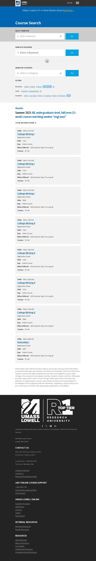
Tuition (18, 513)
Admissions (19, 507)
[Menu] (77, 3)
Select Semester (22, 31)
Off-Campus (62, 96)
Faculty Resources (22, 529)
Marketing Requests (23, 526)
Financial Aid (20, 516)
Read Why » (68, 10)
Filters (18, 80)
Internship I (23, 342)
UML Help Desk (21, 540)
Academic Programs (22, 504)
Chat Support (20, 493)
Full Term (47, 87)
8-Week (32, 87)
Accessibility (19, 546)
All (53, 87)
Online (26, 96)
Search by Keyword (23, 47)
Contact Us (19, 473)
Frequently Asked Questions (26, 552)
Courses (18, 510)
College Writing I (26, 134)
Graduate (24, 91)
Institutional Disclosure (24, 549)
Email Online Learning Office (26, 490)
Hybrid (54, 96)
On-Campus (47, 96)
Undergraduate (33, 91)
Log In (69, 3)
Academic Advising (22, 470)
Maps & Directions (22, 543)
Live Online (33, 96)
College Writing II (26, 223)
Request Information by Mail (26, 476)
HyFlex (40, 96)
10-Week (39, 87)
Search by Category (23, 68)
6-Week (26, 87)
